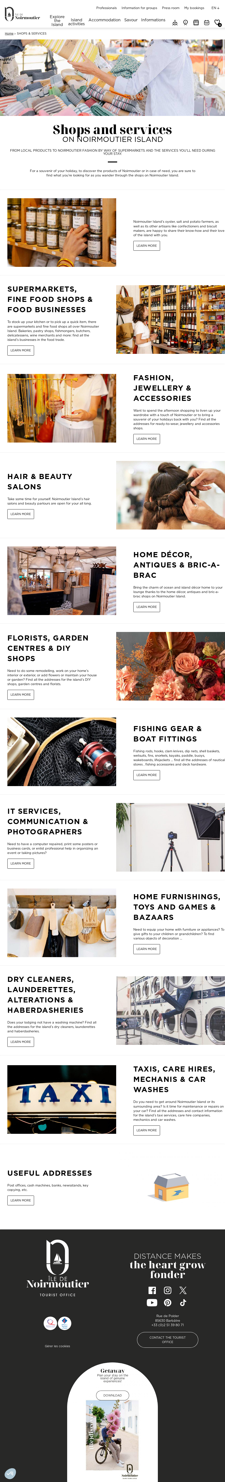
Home (9, 33)
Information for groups (139, 8)
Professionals (106, 8)
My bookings (194, 8)
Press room (170, 8)
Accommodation (104, 20)
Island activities (76, 22)
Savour (131, 20)
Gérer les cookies (57, 1346)
